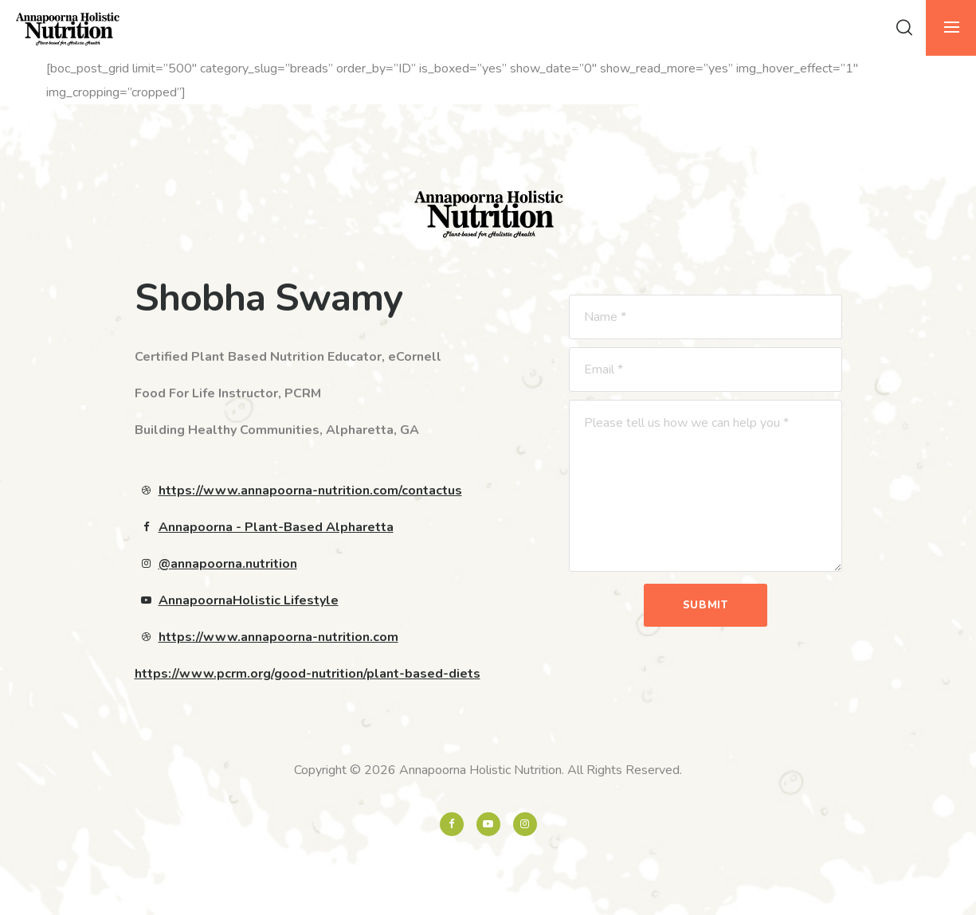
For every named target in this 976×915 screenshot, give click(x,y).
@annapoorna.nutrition (228, 564)
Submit (705, 605)
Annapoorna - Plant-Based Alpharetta (276, 527)
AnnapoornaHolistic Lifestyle (249, 600)
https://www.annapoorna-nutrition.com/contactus (310, 490)
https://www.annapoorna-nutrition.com (278, 637)
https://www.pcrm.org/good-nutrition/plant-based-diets (307, 673)
